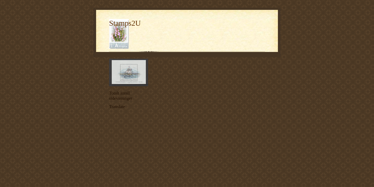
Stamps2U (125, 23)
